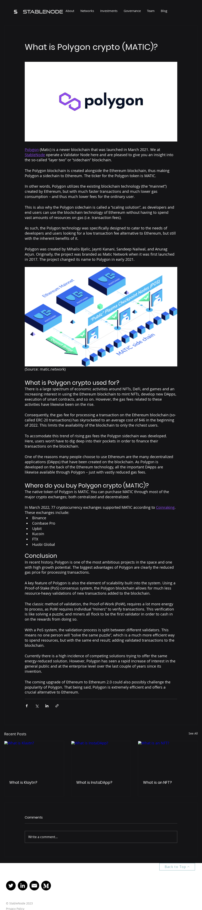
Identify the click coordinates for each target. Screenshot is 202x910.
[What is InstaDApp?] (101, 757)
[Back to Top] (177, 866)
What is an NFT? (157, 782)
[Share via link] (57, 706)
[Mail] (34, 885)
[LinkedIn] (22, 885)
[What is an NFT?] (168, 757)
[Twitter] (11, 885)
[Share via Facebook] (27, 706)
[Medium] (46, 885)
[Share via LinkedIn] (47, 706)
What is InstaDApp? (94, 782)
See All (193, 733)
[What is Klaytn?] (34, 757)
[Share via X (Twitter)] (37, 706)
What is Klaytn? (23, 782)
